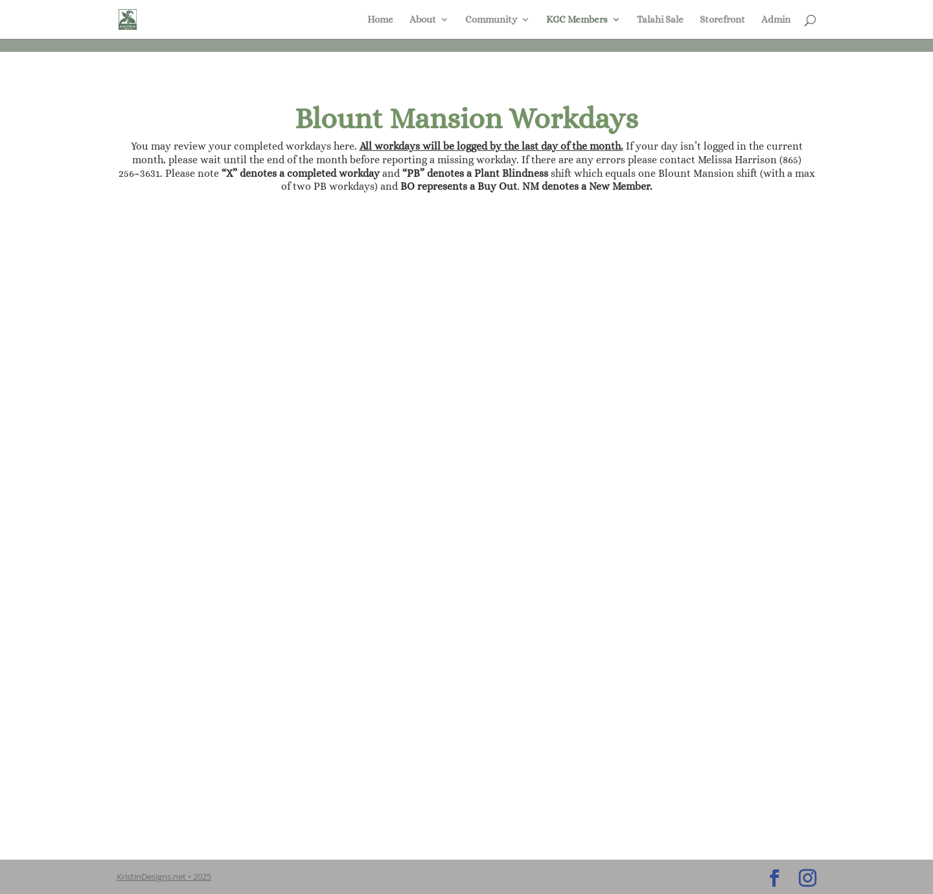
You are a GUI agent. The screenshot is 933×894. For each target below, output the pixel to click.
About (422, 20)
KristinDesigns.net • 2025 (164, 876)
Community (491, 20)
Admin (775, 20)
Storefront (722, 20)
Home (380, 20)
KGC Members (577, 20)
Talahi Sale (660, 20)
